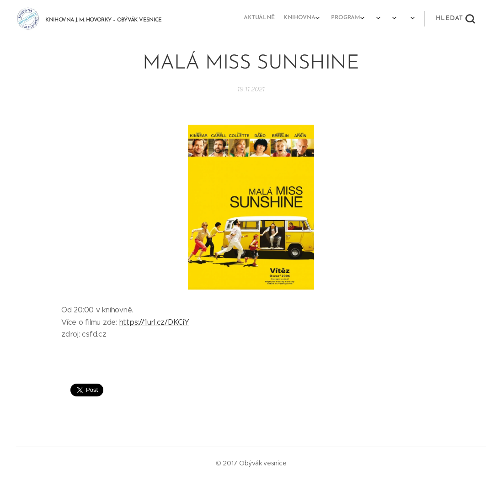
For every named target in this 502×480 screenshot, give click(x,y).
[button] (455, 18)
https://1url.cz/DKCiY (154, 322)
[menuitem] (336, 18)
